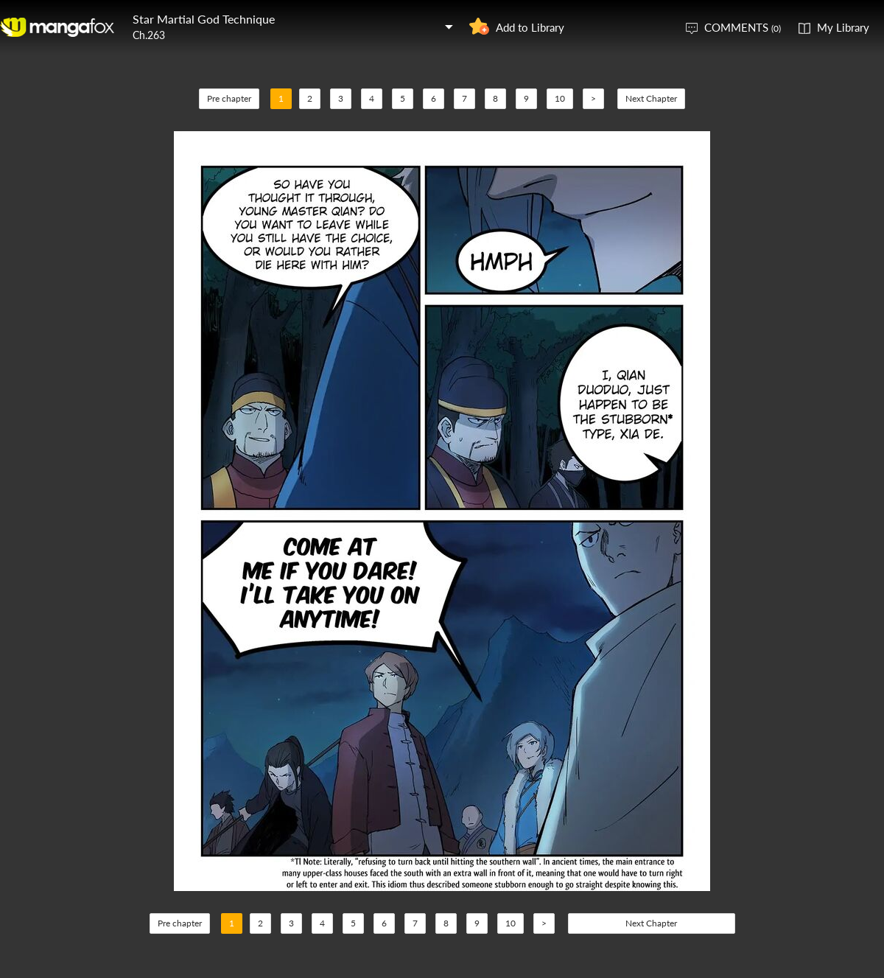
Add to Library (530, 27)
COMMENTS (742, 27)
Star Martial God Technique (204, 19)
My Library (843, 27)
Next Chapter (651, 98)
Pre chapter (229, 98)
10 (560, 98)
